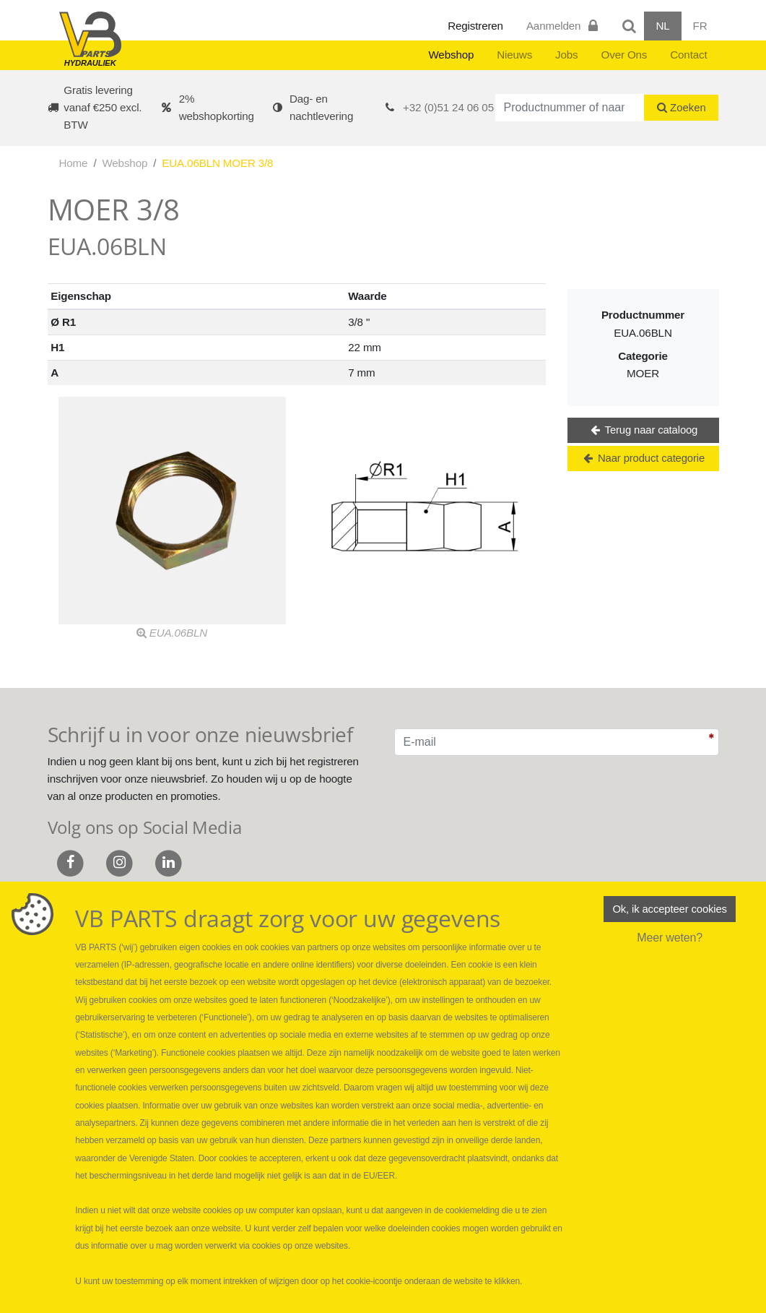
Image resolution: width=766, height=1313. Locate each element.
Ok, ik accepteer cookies (669, 909)
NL (662, 26)
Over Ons (624, 54)
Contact (688, 54)
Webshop (451, 54)
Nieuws (514, 54)
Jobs (566, 54)
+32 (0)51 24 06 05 (448, 107)
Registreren (475, 26)
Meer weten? (669, 940)
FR (700, 26)
